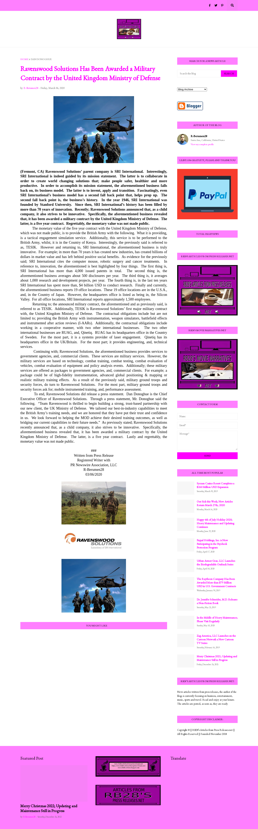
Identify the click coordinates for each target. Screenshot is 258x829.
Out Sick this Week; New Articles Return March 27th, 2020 (215, 503)
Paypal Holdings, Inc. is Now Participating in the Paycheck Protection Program (212, 543)
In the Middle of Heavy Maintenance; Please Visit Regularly (217, 619)
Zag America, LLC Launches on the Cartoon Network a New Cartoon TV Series (216, 639)
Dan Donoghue (41, 59)
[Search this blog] (199, 73)
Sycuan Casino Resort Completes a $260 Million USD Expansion (215, 485)
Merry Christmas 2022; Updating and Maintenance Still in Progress (48, 808)
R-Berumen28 (199, 136)
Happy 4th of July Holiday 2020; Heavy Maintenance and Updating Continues (215, 523)
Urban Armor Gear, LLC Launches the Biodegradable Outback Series (216, 562)
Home (24, 59)
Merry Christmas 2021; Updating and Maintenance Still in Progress (217, 658)
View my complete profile (202, 144)
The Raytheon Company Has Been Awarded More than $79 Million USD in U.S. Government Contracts (216, 582)
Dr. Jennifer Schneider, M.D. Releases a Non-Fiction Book (217, 601)
